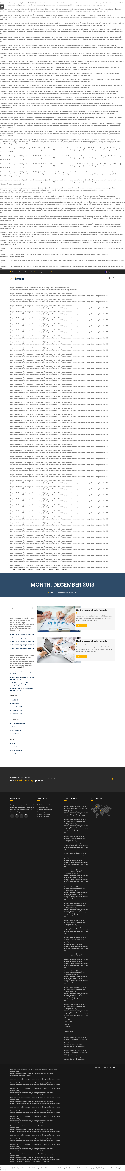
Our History (68, 1019)
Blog (44, 569)
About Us (19, 1161)
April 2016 (15, 700)
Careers (67, 1024)
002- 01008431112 (44, 814)
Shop (57, 569)
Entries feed (15, 747)
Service (30, 569)
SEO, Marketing (17, 730)
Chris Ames (15, 672)
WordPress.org (16, 754)
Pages (50, 569)
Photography (16, 727)
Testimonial (69, 1031)
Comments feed (17, 750)
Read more (81, 626)
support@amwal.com (46, 812)
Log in (13, 743)
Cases (38, 569)
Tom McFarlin (16, 688)
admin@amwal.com (45, 809)
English (108, 271)
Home (13, 569)
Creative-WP (111, 1068)
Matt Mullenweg (17, 683)
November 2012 (17, 714)
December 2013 (17, 707)
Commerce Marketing (19, 723)
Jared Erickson (16, 677)
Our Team (68, 1029)
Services (27, 1161)
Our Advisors (37, 1161)
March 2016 (15, 703)
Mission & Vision (70, 1022)
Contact (65, 569)
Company (21, 569)
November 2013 (17, 710)
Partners (68, 1027)
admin (95, 613)
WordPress (15, 734)
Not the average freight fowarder (92, 610)
